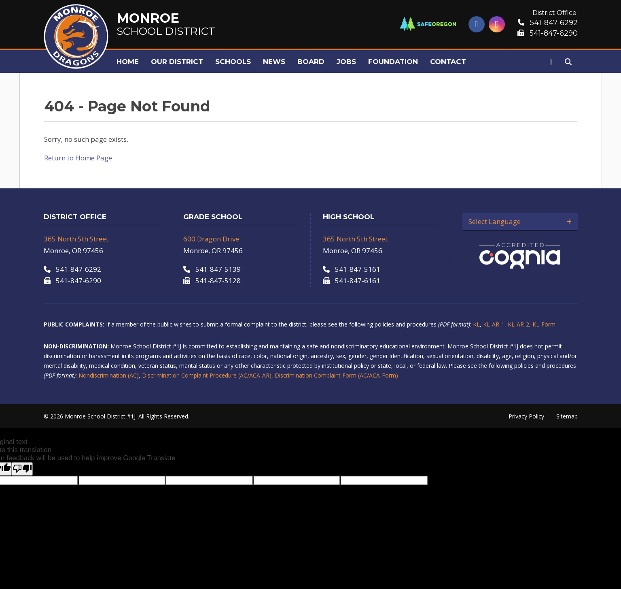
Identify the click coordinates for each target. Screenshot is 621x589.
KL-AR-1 (493, 324)
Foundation (393, 62)
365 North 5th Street (76, 238)
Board (310, 62)
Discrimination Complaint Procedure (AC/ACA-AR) (206, 375)
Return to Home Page (78, 157)
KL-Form (543, 324)
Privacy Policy (526, 416)
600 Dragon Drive (211, 238)
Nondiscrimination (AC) (108, 375)
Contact (448, 62)
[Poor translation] (22, 469)
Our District (177, 62)
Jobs (346, 62)
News (274, 62)
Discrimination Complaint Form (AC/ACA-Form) (336, 375)
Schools (233, 62)
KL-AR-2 (518, 324)
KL (476, 324)
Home (128, 62)
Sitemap (567, 416)
